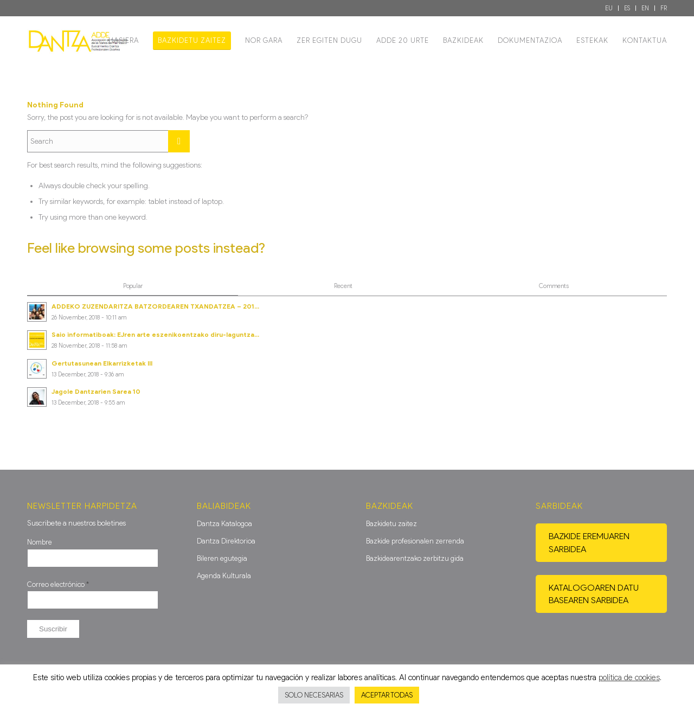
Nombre (39, 542)
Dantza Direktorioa (226, 541)
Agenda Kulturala (224, 576)
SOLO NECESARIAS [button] (314, 695)
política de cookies (629, 677)
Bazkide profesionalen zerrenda (415, 541)
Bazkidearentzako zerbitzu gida (415, 558)
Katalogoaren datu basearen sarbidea (594, 594)
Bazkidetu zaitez (391, 524)
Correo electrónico (58, 584)
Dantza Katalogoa (224, 524)
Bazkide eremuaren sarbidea (589, 542)
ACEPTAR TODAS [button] (387, 695)
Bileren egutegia (222, 558)
